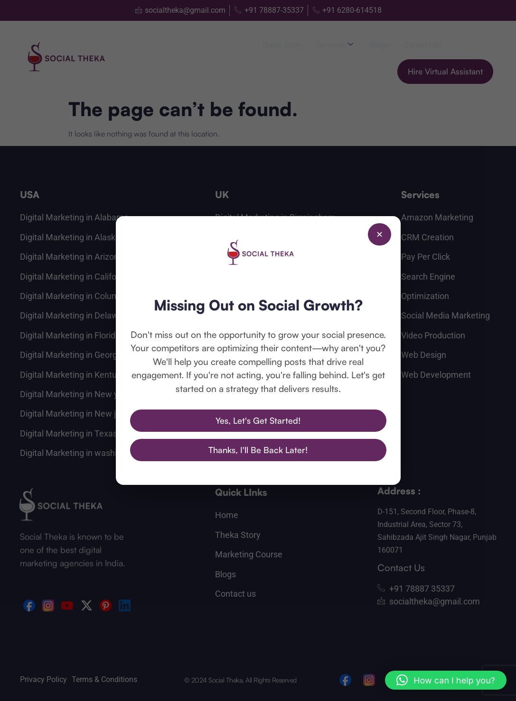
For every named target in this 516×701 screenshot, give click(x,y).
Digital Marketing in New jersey (78, 414)
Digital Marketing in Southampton (278, 355)
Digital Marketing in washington (79, 453)
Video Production (433, 335)
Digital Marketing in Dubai (263, 420)
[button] (446, 680)
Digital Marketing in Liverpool (269, 277)
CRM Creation (427, 237)
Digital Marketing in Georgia (72, 355)
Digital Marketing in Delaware (75, 315)
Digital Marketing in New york (75, 394)
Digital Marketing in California (75, 277)
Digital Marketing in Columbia (75, 296)
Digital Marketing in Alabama (74, 217)
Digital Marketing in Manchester (275, 296)
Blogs (379, 44)
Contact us (422, 44)
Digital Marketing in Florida (70, 335)
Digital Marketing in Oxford (265, 335)
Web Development (436, 375)
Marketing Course (248, 554)
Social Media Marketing (445, 315)
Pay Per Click (425, 257)
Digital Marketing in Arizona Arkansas (90, 257)
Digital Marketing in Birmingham (275, 217)
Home (226, 515)
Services (334, 44)
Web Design (423, 355)
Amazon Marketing (437, 217)
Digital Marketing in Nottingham (275, 315)
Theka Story (282, 44)
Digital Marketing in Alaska (70, 237)
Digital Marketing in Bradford (268, 237)
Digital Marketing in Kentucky (75, 375)
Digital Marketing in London (266, 257)
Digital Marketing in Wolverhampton (282, 375)
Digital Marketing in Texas (68, 433)
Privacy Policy (43, 679)
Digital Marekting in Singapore (271, 440)
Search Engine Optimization (428, 286)
